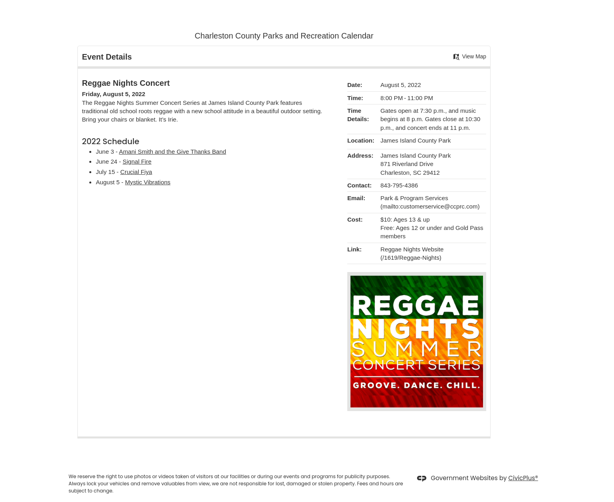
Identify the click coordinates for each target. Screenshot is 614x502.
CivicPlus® (523, 478)
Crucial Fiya (136, 171)
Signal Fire (137, 161)
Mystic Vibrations (148, 182)
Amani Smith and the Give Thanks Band (172, 151)
